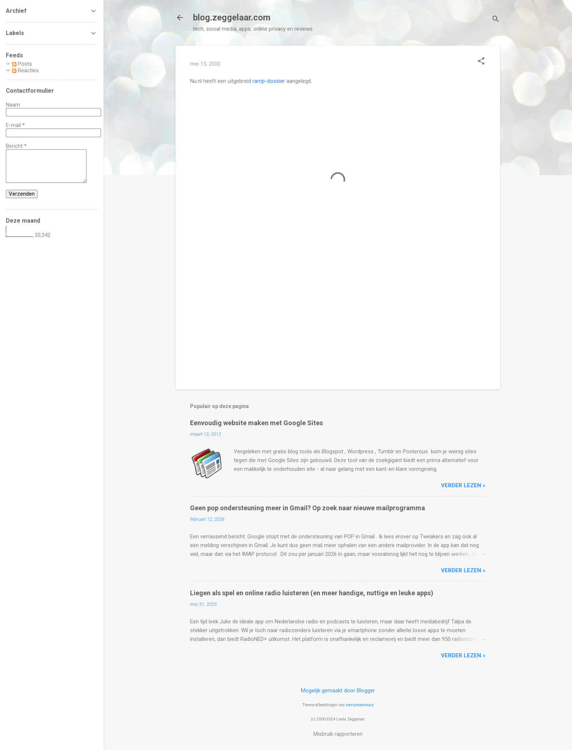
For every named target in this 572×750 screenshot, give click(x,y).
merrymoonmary (360, 705)
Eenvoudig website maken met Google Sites (256, 423)
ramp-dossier (268, 81)
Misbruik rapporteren (338, 734)
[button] (481, 62)
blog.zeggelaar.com (231, 17)
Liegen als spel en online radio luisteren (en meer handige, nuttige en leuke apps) (311, 593)
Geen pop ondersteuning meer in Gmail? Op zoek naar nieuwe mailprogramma (307, 508)
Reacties (25, 70)
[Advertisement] (338, 321)
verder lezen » (463, 485)
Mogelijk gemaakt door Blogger (338, 690)
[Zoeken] (495, 20)
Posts (22, 64)
